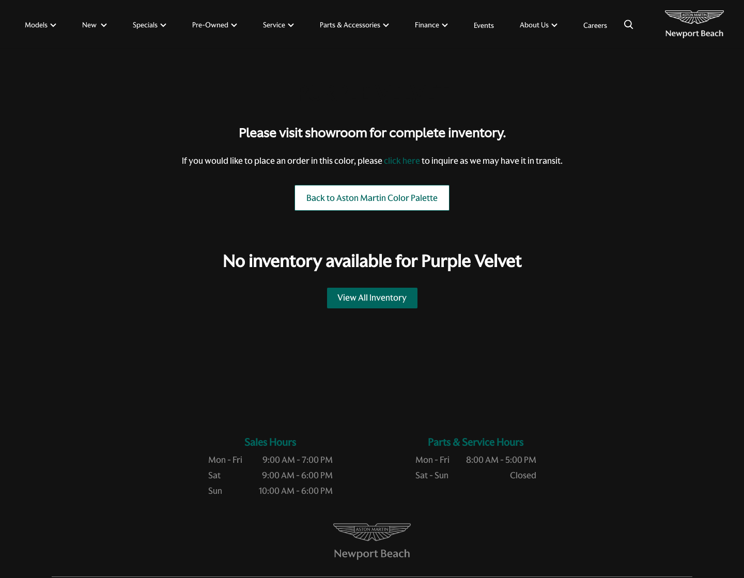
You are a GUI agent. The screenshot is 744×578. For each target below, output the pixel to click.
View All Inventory (372, 297)
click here (402, 160)
